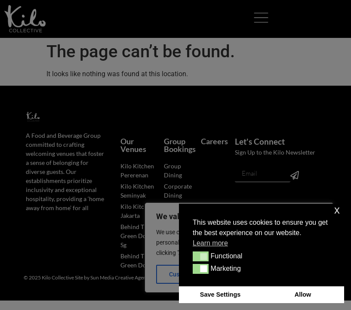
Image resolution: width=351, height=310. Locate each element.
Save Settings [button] (220, 294)
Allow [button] (303, 294)
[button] (201, 256)
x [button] (337, 210)
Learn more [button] (210, 243)
